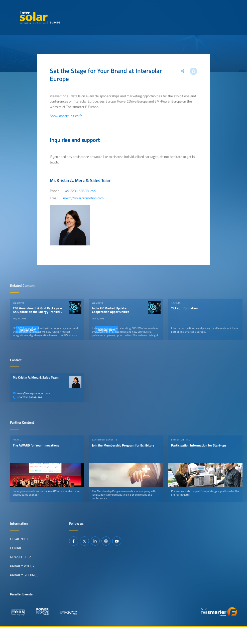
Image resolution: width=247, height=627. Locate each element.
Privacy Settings (24, 575)
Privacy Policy (22, 566)
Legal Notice (21, 539)
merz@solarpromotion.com (31, 393)
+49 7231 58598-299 (27, 397)
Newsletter (20, 557)
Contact (17, 548)
